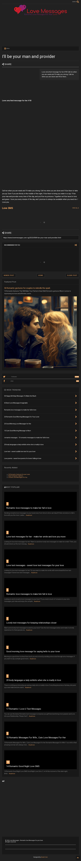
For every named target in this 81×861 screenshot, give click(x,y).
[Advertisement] (40, 30)
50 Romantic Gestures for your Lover (19, 474)
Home (40, 275)
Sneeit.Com (44, 857)
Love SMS (7, 208)
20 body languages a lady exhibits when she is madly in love (33, 680)
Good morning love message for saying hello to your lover (33, 651)
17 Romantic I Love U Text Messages (23, 709)
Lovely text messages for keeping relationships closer (31, 622)
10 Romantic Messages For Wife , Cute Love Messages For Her (36, 737)
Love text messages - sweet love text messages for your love (35, 565)
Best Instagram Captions (15, 476)
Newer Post (9, 275)
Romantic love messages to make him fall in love (29, 594)
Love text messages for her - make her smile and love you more (35, 536)
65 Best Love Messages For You (17, 477)
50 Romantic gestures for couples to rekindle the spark (27, 288)
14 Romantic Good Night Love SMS (22, 766)
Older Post (72, 275)
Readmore (29, 515)
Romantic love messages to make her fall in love (28, 508)
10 (8, 762)
